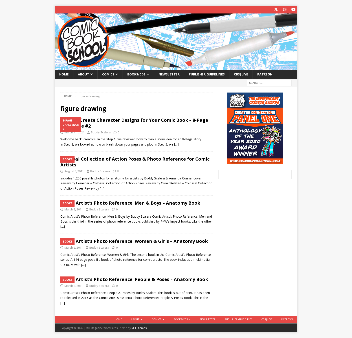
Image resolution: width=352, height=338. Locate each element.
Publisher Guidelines (207, 74)
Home (64, 74)
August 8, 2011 (74, 171)
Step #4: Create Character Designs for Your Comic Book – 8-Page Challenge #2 (134, 123)
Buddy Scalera (101, 132)
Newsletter (169, 74)
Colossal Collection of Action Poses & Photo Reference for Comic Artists (134, 162)
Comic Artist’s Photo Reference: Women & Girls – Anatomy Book (134, 241)
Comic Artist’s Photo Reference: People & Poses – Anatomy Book (134, 279)
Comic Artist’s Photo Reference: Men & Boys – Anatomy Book (130, 203)
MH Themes (139, 328)
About (83, 74)
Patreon (265, 74)
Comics (108, 74)
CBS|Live (241, 74)
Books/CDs (136, 74)
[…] (176, 144)
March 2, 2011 (73, 209)
